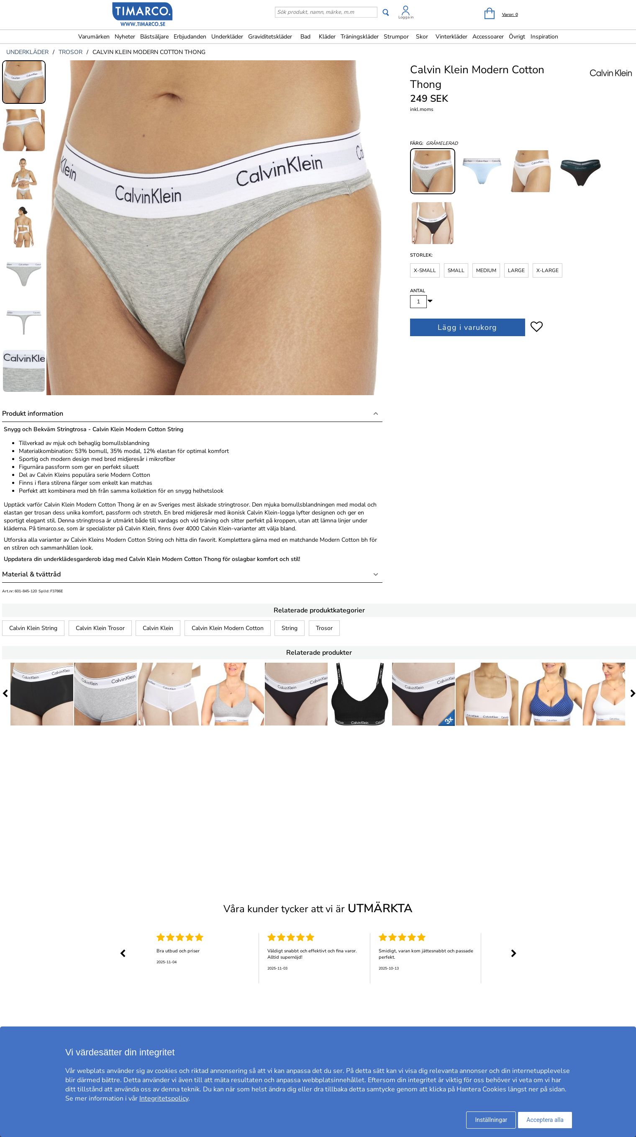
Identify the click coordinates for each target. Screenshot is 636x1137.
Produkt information (32, 413)
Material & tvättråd (31, 574)
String (289, 628)
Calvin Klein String (33, 628)
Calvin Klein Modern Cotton (228, 628)
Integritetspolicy (163, 1098)
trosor (70, 52)
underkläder (27, 52)
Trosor (324, 628)
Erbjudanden (190, 37)
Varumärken (94, 37)
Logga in (405, 17)
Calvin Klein (158, 628)
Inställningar (491, 1119)
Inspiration (544, 37)
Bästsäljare (154, 37)
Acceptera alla (545, 1119)
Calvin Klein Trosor (100, 628)
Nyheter (125, 37)
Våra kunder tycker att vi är (318, 908)
